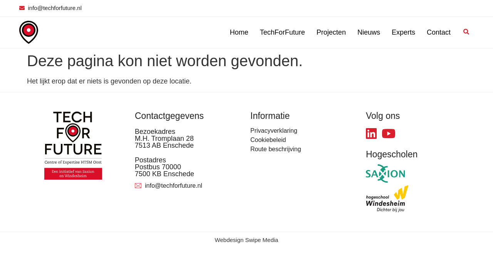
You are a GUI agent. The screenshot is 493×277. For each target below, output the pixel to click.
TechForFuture (282, 32)
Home (239, 32)
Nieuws (368, 32)
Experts (403, 32)
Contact (439, 32)
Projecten (331, 32)
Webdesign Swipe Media (246, 240)
